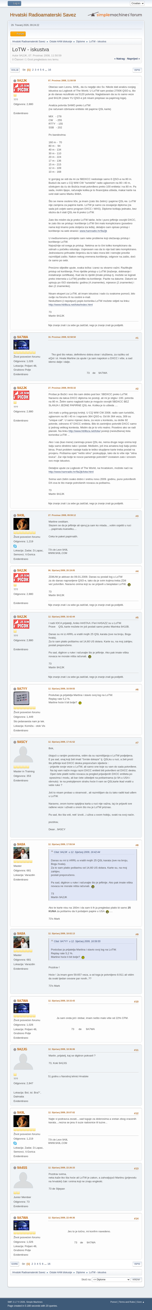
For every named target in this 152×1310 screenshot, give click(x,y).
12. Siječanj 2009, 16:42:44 (61, 616)
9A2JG (22, 1049)
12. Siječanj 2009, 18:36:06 (61, 1049)
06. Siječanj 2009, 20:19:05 (61, 570)
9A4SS (22, 1167)
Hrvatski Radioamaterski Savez (43, 14)
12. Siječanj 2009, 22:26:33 (61, 1167)
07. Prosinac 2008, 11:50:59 (62, 80)
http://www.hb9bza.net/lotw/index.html (70, 304)
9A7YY (22, 688)
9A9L (21, 515)
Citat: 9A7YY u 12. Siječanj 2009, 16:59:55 (77, 941)
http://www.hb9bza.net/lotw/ (84, 431)
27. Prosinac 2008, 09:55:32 (62, 388)
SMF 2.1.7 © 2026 (16, 1302)
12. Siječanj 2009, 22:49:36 (61, 1217)
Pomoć (113, 1302)
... (46, 69)
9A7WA (22, 337)
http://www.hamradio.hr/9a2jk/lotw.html (70, 471)
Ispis (137, 70)
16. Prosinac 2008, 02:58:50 (62, 337)
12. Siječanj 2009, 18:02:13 (61, 933)
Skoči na (85, 1279)
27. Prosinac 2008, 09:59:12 (62, 515)
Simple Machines (34, 1302)
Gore (14, 1264)
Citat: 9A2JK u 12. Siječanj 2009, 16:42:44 (77, 852)
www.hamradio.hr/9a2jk (93, 230)
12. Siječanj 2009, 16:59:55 (61, 688)
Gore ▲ (140, 1302)
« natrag (119, 58)
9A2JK (22, 80)
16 (49, 69)
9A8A (21, 844)
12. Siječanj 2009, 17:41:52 (61, 742)
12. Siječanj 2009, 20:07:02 (61, 1112)
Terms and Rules (127, 1302)
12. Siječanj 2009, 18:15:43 (61, 1001)
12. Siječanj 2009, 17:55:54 (61, 844)
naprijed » (133, 58)
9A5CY (22, 742)
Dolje (14, 70)
